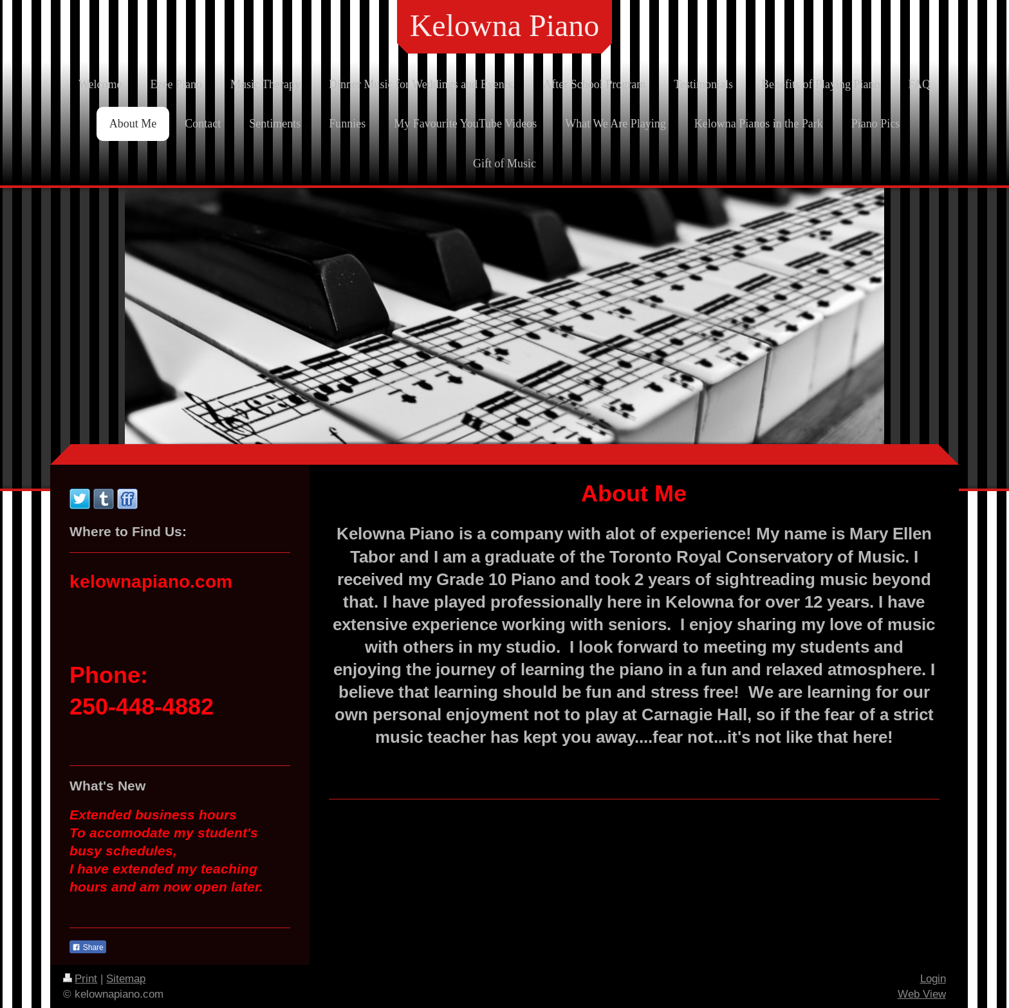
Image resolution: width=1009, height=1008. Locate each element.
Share (87, 947)
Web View (922, 994)
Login (933, 979)
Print (80, 979)
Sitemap (125, 979)
